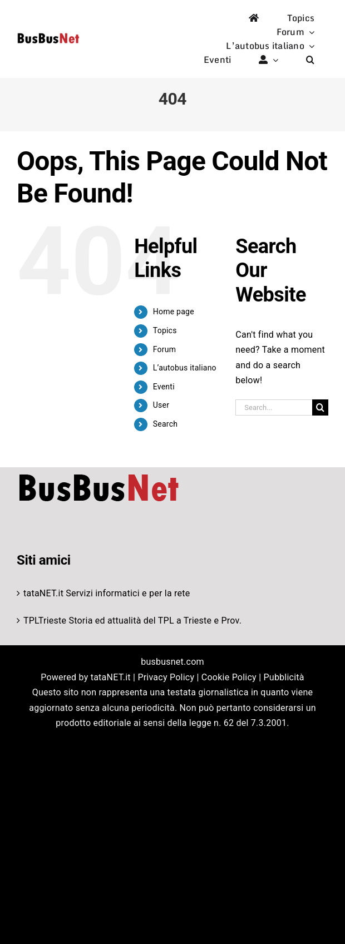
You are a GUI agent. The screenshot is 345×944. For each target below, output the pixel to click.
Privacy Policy (165, 677)
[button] (310, 60)
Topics (165, 330)
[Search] (320, 407)
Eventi (164, 386)
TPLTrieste (44, 620)
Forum (164, 349)
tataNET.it (43, 593)
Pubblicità (284, 677)
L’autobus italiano (184, 367)
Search (165, 423)
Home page (173, 311)
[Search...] (273, 407)
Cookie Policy (229, 677)
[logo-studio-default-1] (48, 34)
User (161, 405)
